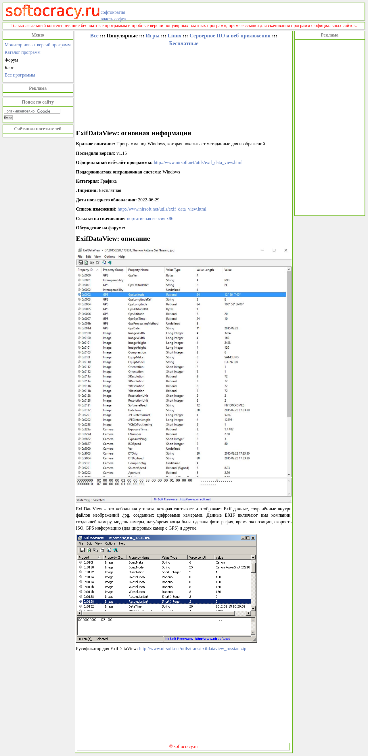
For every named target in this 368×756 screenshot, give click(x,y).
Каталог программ (23, 52)
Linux (174, 36)
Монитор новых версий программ (38, 44)
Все (94, 36)
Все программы (20, 74)
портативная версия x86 (150, 218)
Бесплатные (183, 43)
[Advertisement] (330, 127)
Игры (153, 36)
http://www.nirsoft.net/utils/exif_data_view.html (198, 162)
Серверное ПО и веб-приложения (230, 36)
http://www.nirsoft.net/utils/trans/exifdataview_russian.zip (192, 648)
